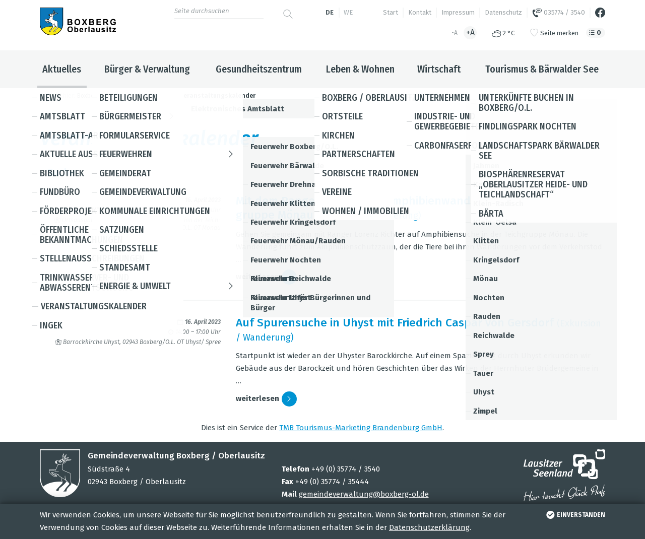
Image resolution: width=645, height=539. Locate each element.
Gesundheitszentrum (259, 69)
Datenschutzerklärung (429, 527)
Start (390, 12)
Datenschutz (503, 12)
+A (470, 32)
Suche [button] (322, 172)
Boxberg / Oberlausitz (107, 95)
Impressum (458, 12)
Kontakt (419, 12)
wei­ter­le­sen (266, 277)
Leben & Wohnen (360, 69)
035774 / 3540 (558, 13)
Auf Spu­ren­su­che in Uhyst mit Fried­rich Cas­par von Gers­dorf (395, 322)
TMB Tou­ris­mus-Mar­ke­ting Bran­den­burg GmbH (360, 427)
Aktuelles (61, 69)
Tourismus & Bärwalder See (542, 69)
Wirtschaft (439, 69)
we (348, 12)
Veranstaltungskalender (217, 95)
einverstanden (574, 514)
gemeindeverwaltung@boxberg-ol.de (364, 494)
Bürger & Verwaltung (147, 69)
